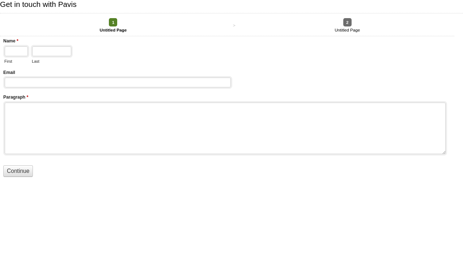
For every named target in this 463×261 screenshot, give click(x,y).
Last (35, 61)
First (8, 61)
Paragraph (15, 98)
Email (9, 72)
